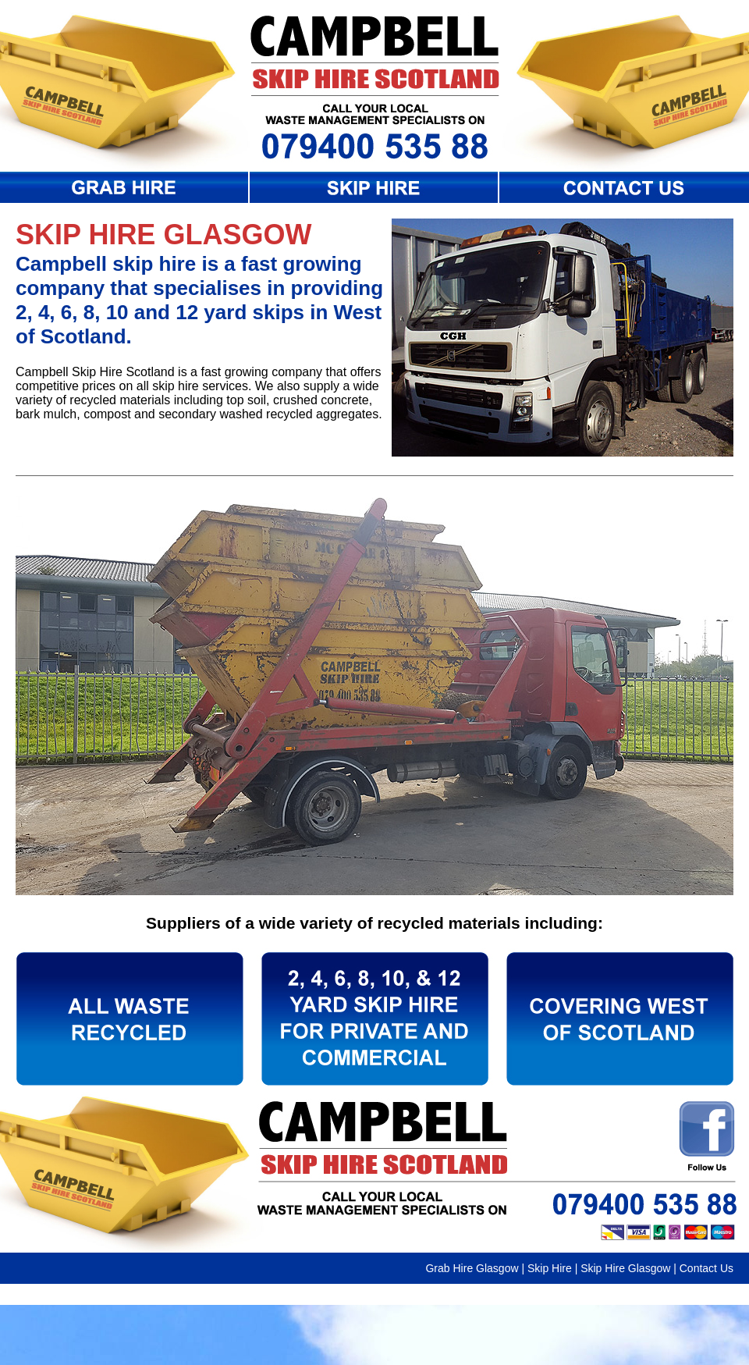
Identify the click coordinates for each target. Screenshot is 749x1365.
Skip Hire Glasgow (625, 1268)
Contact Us (706, 1268)
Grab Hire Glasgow (471, 1268)
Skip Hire (549, 1268)
